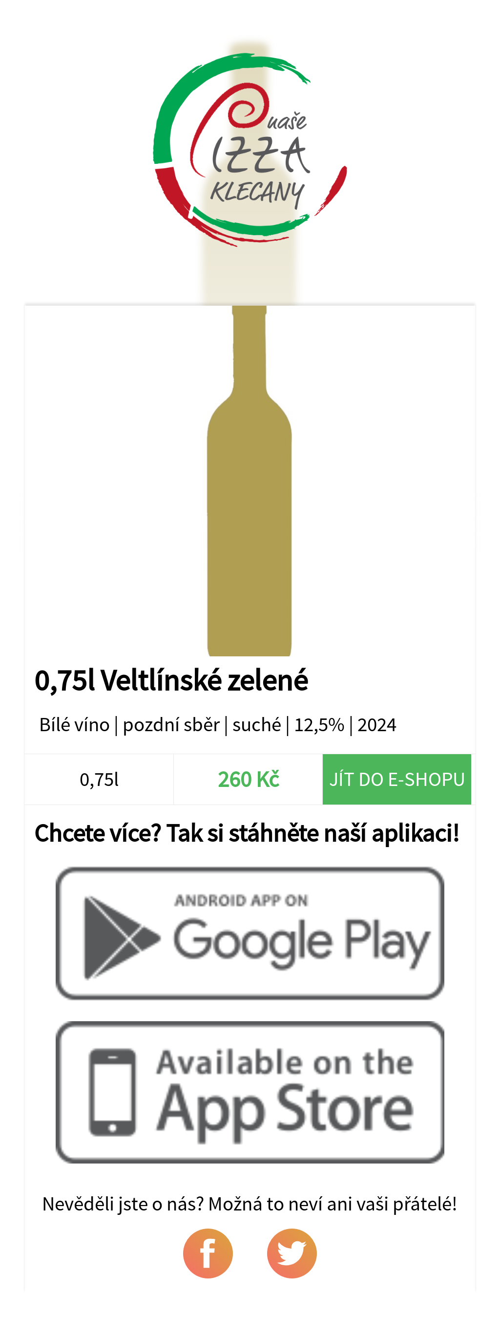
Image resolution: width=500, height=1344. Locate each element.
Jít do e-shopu (397, 778)
